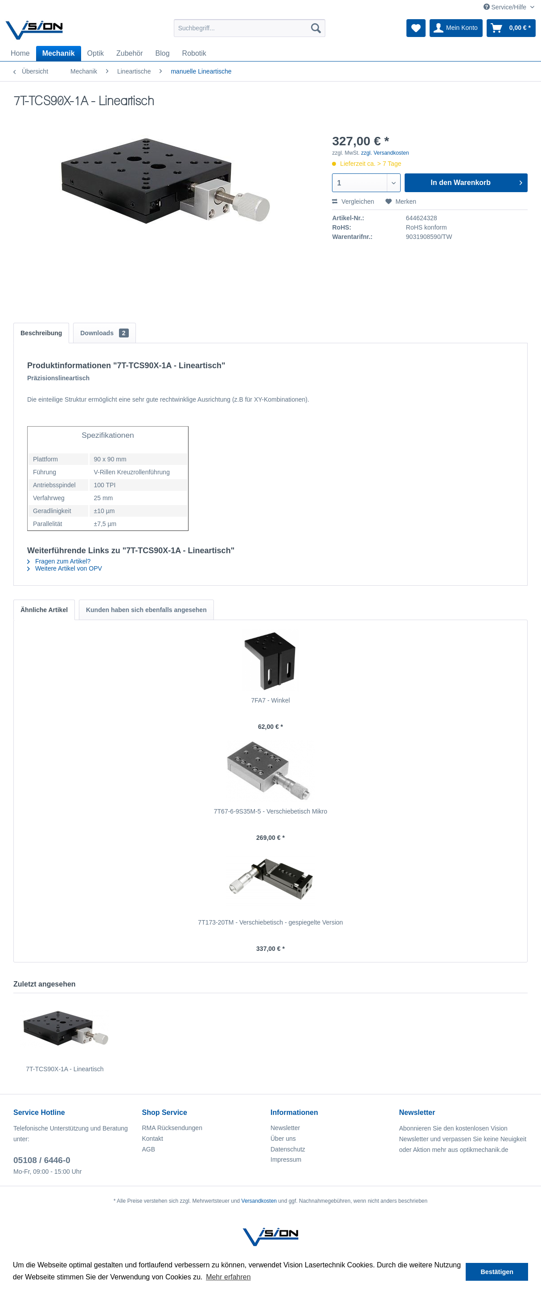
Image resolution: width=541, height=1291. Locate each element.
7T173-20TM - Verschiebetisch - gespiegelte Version (270, 922)
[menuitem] (249, 28)
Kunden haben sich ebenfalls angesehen (146, 609)
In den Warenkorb (476, 181)
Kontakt (152, 1138)
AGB (149, 1149)
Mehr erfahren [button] (228, 1277)
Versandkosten (259, 1201)
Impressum (285, 1159)
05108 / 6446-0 (41, 1160)
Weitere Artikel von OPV (64, 568)
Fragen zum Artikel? (58, 561)
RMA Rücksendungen (172, 1127)
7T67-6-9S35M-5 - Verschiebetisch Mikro (270, 811)
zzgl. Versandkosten (385, 153)
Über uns (283, 1138)
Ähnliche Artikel (44, 609)
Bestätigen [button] (496, 1271)
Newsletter (285, 1127)
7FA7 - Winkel (270, 700)
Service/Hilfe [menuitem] (506, 7)
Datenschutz (287, 1149)
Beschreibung (41, 333)
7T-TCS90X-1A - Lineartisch (64, 1069)
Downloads (104, 333)
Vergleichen (353, 201)
